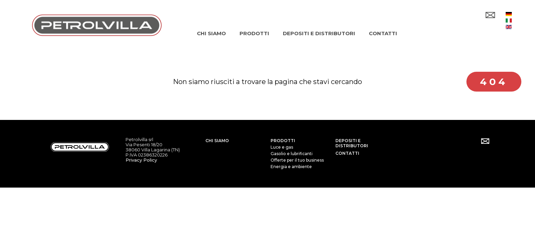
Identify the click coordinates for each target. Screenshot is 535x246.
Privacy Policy (141, 160)
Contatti (347, 153)
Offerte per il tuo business (297, 160)
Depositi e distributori (351, 143)
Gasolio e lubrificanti (292, 153)
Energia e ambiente (291, 166)
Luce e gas (282, 147)
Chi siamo (217, 140)
